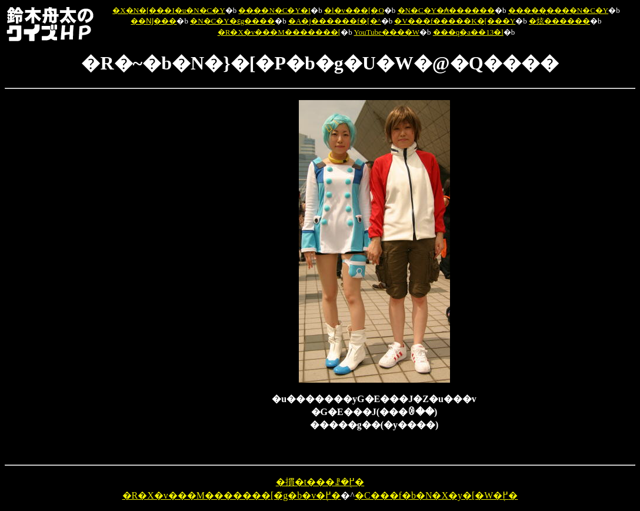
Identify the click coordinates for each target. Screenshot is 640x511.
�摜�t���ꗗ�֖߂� (320, 482)
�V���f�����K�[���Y (454, 20)
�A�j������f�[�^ (334, 20)
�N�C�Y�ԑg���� (232, 20)
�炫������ (559, 20)
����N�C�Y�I (274, 10)
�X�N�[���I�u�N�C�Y (168, 10)
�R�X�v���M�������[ (279, 32)
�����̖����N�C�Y (558, 10)
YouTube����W (386, 32)
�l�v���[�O (354, 10)
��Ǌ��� (153, 20)
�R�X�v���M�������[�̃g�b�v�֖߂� (231, 495)
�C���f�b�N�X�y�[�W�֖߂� (436, 495)
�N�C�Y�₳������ (446, 10)
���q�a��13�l (468, 32)
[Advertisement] (211, 276)
